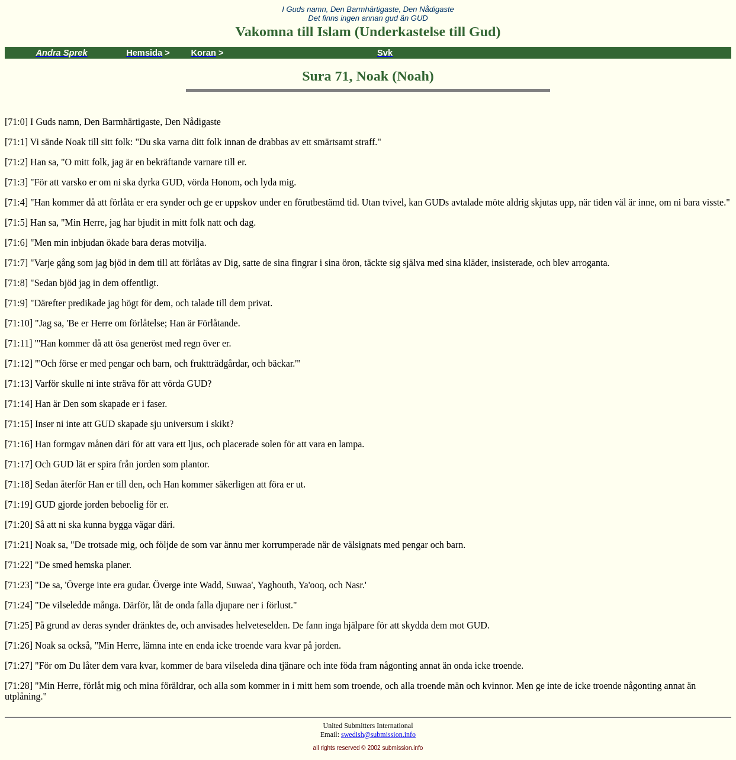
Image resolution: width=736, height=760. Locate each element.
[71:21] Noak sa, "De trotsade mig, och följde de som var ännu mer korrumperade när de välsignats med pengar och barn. (235, 545)
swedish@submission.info (378, 734)
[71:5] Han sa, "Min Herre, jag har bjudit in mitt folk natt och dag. (130, 222)
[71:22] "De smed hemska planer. (68, 565)
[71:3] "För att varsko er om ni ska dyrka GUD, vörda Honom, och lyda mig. (150, 182)
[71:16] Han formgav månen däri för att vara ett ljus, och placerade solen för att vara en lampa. (184, 444)
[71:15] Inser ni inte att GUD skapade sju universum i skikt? (119, 424)
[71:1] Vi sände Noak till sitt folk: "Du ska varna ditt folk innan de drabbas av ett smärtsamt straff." (193, 142)
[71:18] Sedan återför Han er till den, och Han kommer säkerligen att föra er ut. (155, 484)
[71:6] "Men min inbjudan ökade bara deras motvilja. (106, 243)
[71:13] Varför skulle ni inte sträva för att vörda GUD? (108, 384)
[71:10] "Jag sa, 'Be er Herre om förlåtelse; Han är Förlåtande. (122, 323)
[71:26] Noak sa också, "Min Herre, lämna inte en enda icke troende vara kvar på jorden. (173, 645)
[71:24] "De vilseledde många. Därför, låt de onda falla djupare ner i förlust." (151, 605)
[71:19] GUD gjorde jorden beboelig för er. (87, 504)
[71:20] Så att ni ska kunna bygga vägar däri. (90, 525)
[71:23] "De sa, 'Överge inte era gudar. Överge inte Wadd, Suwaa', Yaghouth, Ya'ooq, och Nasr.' (186, 585)
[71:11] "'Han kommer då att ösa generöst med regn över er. (118, 343)
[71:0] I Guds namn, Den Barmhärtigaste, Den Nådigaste (113, 122)
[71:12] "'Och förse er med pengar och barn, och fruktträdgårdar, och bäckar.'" (153, 363)
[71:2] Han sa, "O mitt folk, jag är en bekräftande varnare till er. (126, 162)
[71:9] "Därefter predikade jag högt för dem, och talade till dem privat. (138, 303)
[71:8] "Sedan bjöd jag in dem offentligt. (82, 283)
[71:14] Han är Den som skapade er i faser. (86, 404)
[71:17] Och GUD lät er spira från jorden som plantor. (107, 464)
